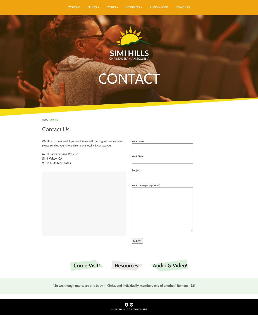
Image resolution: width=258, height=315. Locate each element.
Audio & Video (159, 7)
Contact (54, 119)
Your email (162, 158)
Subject (162, 173)
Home (45, 119)
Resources (134, 7)
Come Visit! (87, 265)
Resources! (127, 265)
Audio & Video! (170, 265)
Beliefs (93, 7)
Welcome (74, 7)
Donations (183, 7)
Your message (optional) (162, 208)
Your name (162, 144)
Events (112, 7)
